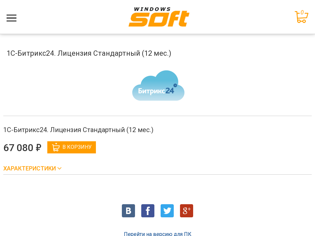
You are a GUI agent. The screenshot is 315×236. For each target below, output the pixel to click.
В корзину (72, 147)
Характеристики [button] (30, 168)
